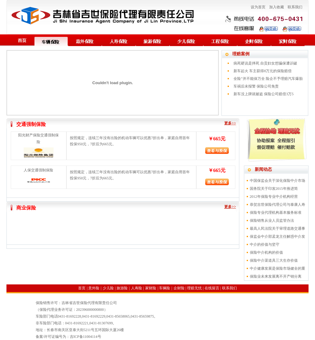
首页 (82, 288)
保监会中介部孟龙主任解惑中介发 (277, 236)
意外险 (93, 288)
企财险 (179, 288)
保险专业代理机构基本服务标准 (275, 212)
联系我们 (295, 7)
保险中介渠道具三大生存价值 (274, 260)
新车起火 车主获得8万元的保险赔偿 (262, 71)
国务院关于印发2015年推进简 (274, 188)
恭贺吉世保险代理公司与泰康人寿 (277, 204)
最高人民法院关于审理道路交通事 (277, 228)
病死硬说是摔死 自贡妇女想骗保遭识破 (265, 63)
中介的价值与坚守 (264, 244)
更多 (228, 123)
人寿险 (136, 288)
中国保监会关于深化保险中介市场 (277, 180)
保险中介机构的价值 (266, 252)
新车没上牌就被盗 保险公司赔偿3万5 (263, 94)
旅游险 (122, 288)
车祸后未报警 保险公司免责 (256, 86)
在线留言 (212, 288)
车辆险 (164, 288)
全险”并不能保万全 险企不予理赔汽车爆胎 (267, 78)
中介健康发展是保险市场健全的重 (277, 268)
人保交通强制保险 (38, 170)
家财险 (150, 288)
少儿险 (108, 288)
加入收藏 (276, 7)
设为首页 (258, 7)
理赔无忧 (194, 288)
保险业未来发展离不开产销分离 (275, 276)
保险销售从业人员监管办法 (272, 220)
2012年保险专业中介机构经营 (274, 196)
